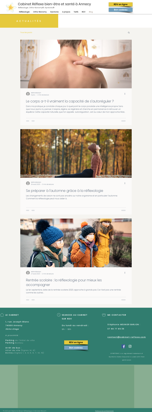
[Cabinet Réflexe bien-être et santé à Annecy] (58, 4)
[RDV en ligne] (121, 4)
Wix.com (44, 411)
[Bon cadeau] (121, 10)
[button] (129, 32)
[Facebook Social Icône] (123, 346)
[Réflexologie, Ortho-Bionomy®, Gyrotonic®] (67, 7)
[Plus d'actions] (125, 93)
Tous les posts (26, 32)
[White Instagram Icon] (130, 346)
